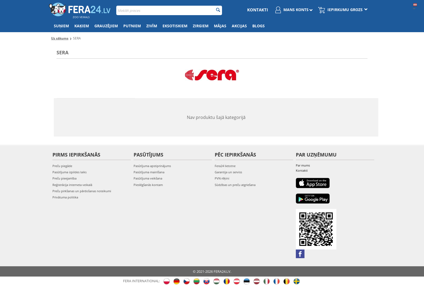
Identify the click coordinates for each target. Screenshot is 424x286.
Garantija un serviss (228, 172)
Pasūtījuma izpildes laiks (69, 172)
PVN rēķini (222, 178)
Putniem (132, 25)
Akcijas (239, 25)
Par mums (303, 165)
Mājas (220, 25)
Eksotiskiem (175, 25)
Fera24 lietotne (225, 166)
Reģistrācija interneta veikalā (72, 185)
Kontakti (257, 9)
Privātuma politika (65, 197)
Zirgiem (200, 25)
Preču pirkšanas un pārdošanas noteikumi (81, 191)
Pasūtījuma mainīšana (149, 172)
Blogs (258, 25)
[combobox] (169, 10)
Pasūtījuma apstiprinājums (152, 166)
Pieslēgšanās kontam (148, 185)
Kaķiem (81, 25)
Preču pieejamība (64, 178)
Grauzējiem (106, 25)
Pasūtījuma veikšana (148, 178)
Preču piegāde (62, 166)
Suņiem (61, 25)
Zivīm (151, 25)
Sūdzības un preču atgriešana (235, 185)
